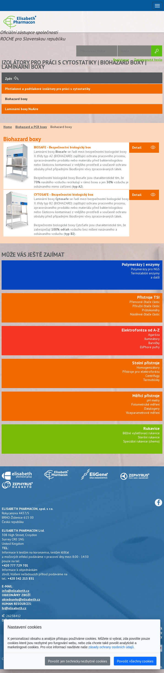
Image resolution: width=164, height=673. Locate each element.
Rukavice (151, 428)
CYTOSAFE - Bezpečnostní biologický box (63, 194)
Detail (143, 147)
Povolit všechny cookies (135, 661)
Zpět (11, 79)
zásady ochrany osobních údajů (111, 647)
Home (7, 127)
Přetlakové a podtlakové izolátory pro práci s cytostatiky (47, 89)
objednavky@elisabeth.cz (21, 599)
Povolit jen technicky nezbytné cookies (77, 661)
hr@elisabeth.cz (14, 608)
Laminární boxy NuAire (21, 109)
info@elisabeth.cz (15, 591)
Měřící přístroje (146, 395)
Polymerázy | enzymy (141, 264)
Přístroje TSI (148, 297)
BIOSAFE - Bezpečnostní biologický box (62, 147)
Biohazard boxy (16, 99)
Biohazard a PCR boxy (31, 127)
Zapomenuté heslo (148, 60)
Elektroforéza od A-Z (141, 330)
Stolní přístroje (146, 362)
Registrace (121, 60)
